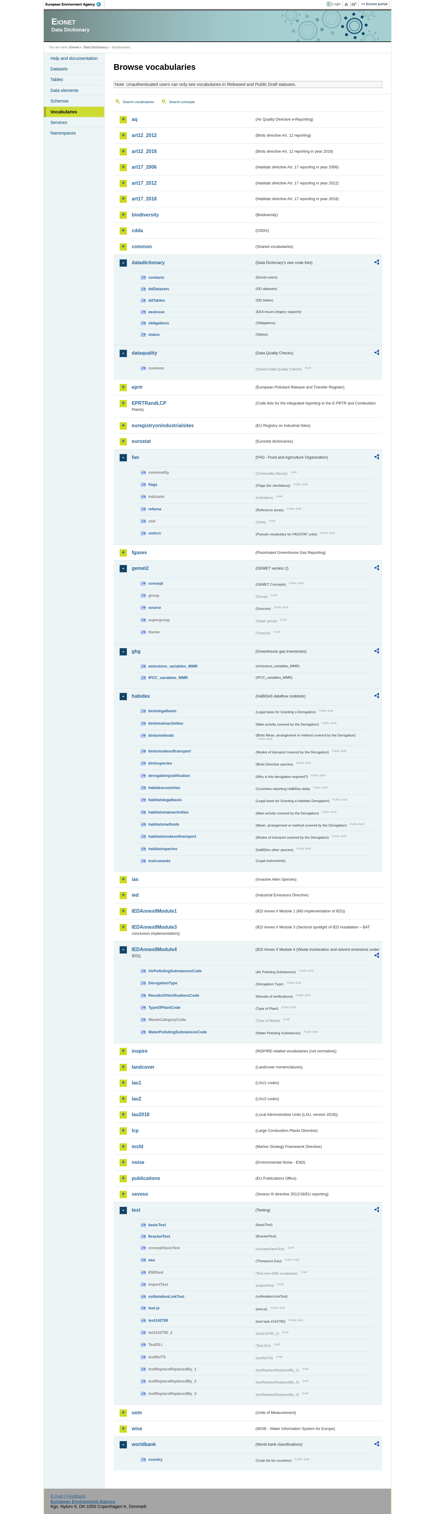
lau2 (136, 1098)
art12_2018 (144, 151)
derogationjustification (169, 775)
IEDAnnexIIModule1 (154, 911)
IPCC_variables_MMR (168, 677)
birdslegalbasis (162, 711)
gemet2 (140, 568)
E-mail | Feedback (67, 1496)
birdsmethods (161, 735)
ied (135, 895)
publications (146, 1178)
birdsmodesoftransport (169, 751)
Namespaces (63, 133)
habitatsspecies (162, 848)
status (154, 334)
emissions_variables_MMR (173, 666)
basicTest (157, 1225)
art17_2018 (144, 198)
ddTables (156, 300)
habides (141, 696)
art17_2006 (144, 167)
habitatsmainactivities (168, 812)
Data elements (64, 90)
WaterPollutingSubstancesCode (177, 1032)
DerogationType (162, 983)
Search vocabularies (138, 102)
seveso (140, 1194)
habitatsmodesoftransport (172, 836)
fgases (139, 552)
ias (135, 879)
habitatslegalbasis (165, 800)
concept (155, 583)
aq (134, 119)
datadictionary (148, 262)
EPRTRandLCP (149, 403)
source (154, 607)
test (136, 1210)
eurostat (141, 441)
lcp (135, 1130)
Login (336, 4)
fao (135, 457)
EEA (75, 4)
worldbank (144, 1444)
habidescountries (164, 787)
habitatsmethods (163, 824)
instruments (159, 861)
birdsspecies (160, 763)
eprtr (137, 387)
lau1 (136, 1082)
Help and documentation (74, 58)
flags (152, 484)
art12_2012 (144, 135)
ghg (136, 651)
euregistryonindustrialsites (163, 425)
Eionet (74, 47)
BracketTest (159, 1236)
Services (58, 122)
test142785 (158, 1320)
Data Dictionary (95, 47)
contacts (156, 277)
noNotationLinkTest (166, 1296)
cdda (137, 230)
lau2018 (141, 1114)
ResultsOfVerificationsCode (173, 995)
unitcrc (154, 533)
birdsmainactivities (165, 723)
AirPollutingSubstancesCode (174, 971)
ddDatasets (158, 289)
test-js (154, 1308)
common (142, 246)
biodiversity (145, 214)
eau (151, 1260)
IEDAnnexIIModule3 (154, 927)
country (155, 1459)
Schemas (59, 101)
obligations (158, 323)
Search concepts (182, 102)
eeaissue (156, 312)
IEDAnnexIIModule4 (154, 949)
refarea (154, 509)
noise (138, 1162)
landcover (143, 1067)
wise (137, 1428)
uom (137, 1412)
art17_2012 (144, 183)
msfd (137, 1146)
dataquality (144, 353)
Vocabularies (63, 111)
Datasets (59, 69)
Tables (56, 79)
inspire (139, 1051)
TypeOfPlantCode (164, 1007)
